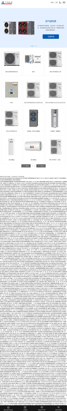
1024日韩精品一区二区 (18, 316)
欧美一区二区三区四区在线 (57, 216)
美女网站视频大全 (32, 285)
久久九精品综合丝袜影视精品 (11, 251)
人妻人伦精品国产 (31, 268)
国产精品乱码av (23, 206)
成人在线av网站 (23, 360)
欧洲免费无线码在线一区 (16, 288)
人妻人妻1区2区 (50, 221)
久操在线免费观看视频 (60, 356)
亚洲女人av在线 (6, 360)
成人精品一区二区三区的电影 (17, 385)
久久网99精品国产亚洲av (25, 230)
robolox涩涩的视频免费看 (36, 253)
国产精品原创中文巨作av (18, 245)
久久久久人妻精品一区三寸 (28, 250)
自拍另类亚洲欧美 (52, 255)
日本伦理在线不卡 (25, 216)
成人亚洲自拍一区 (62, 328)
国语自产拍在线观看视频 (38, 376)
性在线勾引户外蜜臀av (34, 401)
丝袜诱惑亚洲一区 (54, 213)
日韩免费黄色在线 (36, 313)
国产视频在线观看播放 (7, 223)
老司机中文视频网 (62, 193)
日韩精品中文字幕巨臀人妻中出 (15, 275)
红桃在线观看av (6, 191)
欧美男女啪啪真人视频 (10, 311)
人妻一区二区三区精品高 (29, 328)
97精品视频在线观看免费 (50, 350)
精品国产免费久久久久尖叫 (54, 228)
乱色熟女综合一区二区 (41, 221)
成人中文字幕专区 (21, 358)
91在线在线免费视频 (47, 231)
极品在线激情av (20, 280)
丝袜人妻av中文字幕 (47, 310)
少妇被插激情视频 (18, 205)
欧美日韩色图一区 (58, 201)
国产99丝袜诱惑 (31, 206)
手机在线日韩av (57, 218)
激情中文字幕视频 (15, 360)
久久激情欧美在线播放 (30, 355)
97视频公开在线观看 (26, 383)
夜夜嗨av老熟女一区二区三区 (59, 341)
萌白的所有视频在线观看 (27, 201)
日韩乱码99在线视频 (16, 231)
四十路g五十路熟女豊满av (22, 188)
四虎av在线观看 (40, 263)
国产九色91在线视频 (15, 225)
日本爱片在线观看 (12, 358)
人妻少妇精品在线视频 (5, 241)
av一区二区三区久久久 (56, 278)
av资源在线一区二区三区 (38, 293)
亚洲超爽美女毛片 (46, 216)
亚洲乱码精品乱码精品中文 (29, 295)
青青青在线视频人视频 (27, 223)
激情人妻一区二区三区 (54, 358)
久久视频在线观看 (45, 251)
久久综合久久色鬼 (22, 218)
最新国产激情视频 (43, 290)
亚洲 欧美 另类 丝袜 (39, 361)
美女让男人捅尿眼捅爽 (55, 301)
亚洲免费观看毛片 (48, 191)
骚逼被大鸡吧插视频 (13, 330)
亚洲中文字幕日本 (10, 381)
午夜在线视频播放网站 (58, 288)
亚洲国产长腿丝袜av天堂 (18, 350)
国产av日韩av (56, 405)
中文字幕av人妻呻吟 (46, 336)
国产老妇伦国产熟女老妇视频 (53, 196)
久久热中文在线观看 (28, 308)
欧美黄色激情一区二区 (38, 248)
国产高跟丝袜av (14, 208)
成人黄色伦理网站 (57, 271)
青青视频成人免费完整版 (35, 216)
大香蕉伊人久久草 (27, 390)
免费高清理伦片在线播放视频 (43, 346)
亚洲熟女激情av (51, 203)
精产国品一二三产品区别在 (22, 371)
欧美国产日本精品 (23, 281)
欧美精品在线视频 (59, 306)
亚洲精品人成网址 (43, 276)
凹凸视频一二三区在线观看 (24, 393)
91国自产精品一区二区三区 (10, 238)
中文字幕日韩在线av (28, 310)
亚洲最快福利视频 (54, 346)
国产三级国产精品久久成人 (19, 228)
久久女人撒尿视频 (56, 248)
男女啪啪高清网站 (13, 368)
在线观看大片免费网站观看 (14, 256)
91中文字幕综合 (57, 295)
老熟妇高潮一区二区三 (20, 203)
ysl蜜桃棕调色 (10, 193)
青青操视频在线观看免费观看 (16, 295)
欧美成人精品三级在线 (56, 335)
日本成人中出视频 (10, 221)
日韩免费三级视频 (14, 271)
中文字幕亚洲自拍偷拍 (52, 250)
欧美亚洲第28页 (37, 283)
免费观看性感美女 (8, 253)
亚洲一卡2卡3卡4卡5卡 (43, 381)
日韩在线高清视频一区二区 (14, 291)
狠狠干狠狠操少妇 (39, 191)
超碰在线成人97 (37, 280)
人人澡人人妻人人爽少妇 (24, 195)
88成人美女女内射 (59, 203)
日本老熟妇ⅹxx (58, 268)
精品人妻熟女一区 (13, 213)
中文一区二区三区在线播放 (17, 310)
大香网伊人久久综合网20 (24, 368)
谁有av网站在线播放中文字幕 (31, 395)
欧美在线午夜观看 (56, 331)
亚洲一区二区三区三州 (12, 218)
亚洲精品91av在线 (12, 261)
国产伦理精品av (41, 380)
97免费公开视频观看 (40, 206)
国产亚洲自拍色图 (61, 376)
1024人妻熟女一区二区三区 (6, 398)
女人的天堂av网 (12, 280)
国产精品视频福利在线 (33, 290)
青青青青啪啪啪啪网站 (58, 191)
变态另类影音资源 (50, 275)
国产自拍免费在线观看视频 (57, 211)
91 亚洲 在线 (46, 291)
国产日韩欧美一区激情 (11, 220)
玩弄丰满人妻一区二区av (58, 198)
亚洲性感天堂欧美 (20, 355)
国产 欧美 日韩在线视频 (24, 253)
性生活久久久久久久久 (12, 391)
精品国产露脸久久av (11, 243)
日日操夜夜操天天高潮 (11, 270)
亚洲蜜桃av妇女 (3, 358)
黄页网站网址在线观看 (23, 208)
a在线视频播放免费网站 (8, 246)
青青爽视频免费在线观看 (9, 371)
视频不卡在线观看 (6, 310)
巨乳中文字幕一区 (21, 243)
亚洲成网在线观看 (33, 188)
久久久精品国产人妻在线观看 (38, 210)
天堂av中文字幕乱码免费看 (34, 336)
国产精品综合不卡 (31, 306)
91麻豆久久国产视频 (7, 278)
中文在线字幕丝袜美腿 (31, 338)
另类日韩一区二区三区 (49, 326)
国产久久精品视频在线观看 (8, 258)
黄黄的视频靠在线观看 (28, 331)
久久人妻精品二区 (39, 333)
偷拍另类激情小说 (35, 195)
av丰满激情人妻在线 (45, 265)
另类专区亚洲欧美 (11, 188)
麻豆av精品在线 (47, 248)
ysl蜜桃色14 (15, 253)
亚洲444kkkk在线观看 (18, 236)
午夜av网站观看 (51, 315)
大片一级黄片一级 (42, 235)
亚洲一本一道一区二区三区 (46, 271)
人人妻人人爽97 (14, 313)
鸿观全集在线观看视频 (16, 191)
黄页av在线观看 (20, 261)
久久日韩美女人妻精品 (60, 326)
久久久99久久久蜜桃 (23, 380)
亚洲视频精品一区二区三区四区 (57, 378)
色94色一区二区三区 (16, 305)
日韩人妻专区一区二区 (51, 225)
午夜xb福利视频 (29, 366)
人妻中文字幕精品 (51, 366)
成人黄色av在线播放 (27, 205)
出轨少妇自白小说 (34, 208)
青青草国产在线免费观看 (30, 263)
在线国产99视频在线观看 (12, 285)
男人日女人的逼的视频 (20, 333)
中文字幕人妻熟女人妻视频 (29, 348)
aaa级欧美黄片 (49, 305)
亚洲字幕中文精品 (49, 260)
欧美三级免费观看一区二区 (41, 315)
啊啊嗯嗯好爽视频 (12, 196)
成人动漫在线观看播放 (21, 255)
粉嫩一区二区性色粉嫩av (33, 220)
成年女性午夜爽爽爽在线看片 (51, 286)
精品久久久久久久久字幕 (36, 231)
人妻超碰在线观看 (37, 211)
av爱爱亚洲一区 (49, 210)
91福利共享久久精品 (49, 375)
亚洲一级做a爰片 (60, 293)
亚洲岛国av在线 (31, 221)
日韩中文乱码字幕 (10, 333)
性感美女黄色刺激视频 (60, 261)
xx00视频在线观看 (38, 261)
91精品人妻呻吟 (42, 196)
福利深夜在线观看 (33, 190)
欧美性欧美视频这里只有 (13, 206)
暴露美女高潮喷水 (50, 268)
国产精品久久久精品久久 (48, 351)
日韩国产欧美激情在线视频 (38, 214)
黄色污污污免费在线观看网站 (11, 260)
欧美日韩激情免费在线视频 (44, 345)
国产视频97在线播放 (50, 308)
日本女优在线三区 (40, 328)
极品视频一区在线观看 (18, 398)
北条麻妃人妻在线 (16, 373)
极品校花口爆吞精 (10, 308)
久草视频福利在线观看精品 (22, 311)
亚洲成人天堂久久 (17, 356)
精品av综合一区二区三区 (29, 200)
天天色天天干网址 (13, 341)
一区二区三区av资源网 (27, 211)
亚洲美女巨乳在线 (16, 198)
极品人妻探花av (9, 205)
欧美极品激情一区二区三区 (40, 366)
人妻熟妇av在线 (15, 190)
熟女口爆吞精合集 (17, 201)
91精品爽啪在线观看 (59, 340)
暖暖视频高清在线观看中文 (12, 296)
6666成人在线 (8, 245)
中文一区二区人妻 (57, 223)
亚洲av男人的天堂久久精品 (28, 361)
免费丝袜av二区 (21, 341)
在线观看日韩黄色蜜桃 (44, 238)
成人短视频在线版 (30, 333)
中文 (52, 2)
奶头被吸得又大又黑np (12, 306)
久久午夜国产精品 (40, 233)
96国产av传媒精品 (30, 343)
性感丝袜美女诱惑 (27, 278)
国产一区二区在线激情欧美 (29, 365)
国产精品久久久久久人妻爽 (6, 236)
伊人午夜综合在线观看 (22, 270)
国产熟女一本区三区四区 (19, 315)
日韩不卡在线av (43, 195)
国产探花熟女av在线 (34, 378)
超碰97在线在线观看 (49, 306)
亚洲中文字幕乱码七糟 (47, 400)
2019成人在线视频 (23, 190)
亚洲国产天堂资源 (48, 296)
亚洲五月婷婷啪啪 (35, 241)
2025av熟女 (2, 263)
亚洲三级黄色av (5, 271)
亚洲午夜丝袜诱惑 (25, 276)
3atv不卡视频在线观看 (24, 265)
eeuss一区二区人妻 (15, 214)
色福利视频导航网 (47, 331)
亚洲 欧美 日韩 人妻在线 (49, 261)
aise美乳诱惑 (63, 273)
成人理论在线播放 (50, 340)
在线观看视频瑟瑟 (29, 261)
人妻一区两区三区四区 (18, 395)
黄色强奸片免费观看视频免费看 (15, 226)
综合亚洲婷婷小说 (31, 233)
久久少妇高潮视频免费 (26, 210)
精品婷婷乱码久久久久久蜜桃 (21, 381)
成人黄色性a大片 (18, 348)
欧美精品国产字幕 (40, 260)
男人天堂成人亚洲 (57, 398)
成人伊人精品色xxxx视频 (51, 245)
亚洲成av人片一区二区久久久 (7, 348)
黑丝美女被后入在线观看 (15, 250)
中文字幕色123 (52, 371)
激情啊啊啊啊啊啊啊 (40, 268)
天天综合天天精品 (26, 288)
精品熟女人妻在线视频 (17, 390)
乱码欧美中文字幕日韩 (40, 193)
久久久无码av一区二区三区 (20, 233)
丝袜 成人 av (15, 195)
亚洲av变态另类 (56, 401)
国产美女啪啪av (3, 300)
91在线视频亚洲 (48, 383)
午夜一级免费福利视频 (55, 230)
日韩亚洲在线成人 (46, 283)
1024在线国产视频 (21, 196)
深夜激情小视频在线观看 (6, 195)
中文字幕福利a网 (48, 273)
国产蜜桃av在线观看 (45, 378)
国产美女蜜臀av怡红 (30, 228)
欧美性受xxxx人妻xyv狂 (15, 248)
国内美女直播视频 (41, 311)
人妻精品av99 (19, 365)
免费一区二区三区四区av (40, 250)
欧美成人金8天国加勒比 (32, 238)
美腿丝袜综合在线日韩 (7, 228)
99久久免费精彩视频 (54, 291)
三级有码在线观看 (28, 236)
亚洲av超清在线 (41, 245)
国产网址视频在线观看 (47, 280)
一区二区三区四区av (17, 278)
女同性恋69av (13, 266)
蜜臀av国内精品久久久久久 (27, 325)
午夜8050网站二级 (42, 368)
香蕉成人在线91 (56, 400)
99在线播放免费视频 (32, 235)
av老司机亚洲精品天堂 (58, 246)
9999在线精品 (14, 388)
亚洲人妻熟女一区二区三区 (19, 345)
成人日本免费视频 (47, 253)
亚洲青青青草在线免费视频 (46, 246)
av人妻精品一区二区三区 (39, 225)
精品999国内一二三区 (49, 200)
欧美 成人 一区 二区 (19, 263)
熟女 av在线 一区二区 (38, 273)
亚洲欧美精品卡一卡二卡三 (58, 205)
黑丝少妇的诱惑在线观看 (58, 396)
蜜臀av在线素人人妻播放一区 (30, 226)
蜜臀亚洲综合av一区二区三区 (55, 266)
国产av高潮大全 (16, 210)
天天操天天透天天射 (42, 226)
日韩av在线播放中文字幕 (44, 208)
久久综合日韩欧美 (14, 265)
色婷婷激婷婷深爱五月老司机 (8, 355)
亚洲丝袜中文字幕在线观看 (27, 225)
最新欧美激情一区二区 (24, 251)
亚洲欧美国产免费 (49, 214)
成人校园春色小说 (12, 235)
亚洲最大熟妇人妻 (32, 298)
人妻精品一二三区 (16, 396)
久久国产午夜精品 (4, 378)
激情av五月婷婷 (24, 198)
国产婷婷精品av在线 (41, 285)
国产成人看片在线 (26, 231)
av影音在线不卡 (55, 273)
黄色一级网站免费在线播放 (38, 405)
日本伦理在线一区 (46, 211)
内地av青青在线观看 (40, 275)
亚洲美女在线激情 (18, 405)
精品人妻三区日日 (20, 240)
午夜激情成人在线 (40, 350)
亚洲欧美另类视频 (53, 321)
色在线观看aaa (54, 320)
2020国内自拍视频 (16, 276)
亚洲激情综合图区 (40, 295)
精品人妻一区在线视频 (39, 201)
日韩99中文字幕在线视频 (38, 296)
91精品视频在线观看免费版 (30, 245)
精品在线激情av (50, 285)
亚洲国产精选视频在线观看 (23, 300)
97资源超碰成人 (39, 326)
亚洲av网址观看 (57, 210)
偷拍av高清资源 (59, 195)
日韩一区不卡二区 (62, 235)
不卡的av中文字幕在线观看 (17, 386)
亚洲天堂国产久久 (28, 351)
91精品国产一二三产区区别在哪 (50, 325)
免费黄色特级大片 (7, 231)
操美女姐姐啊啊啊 (38, 316)
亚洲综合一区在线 (7, 198)
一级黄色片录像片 (57, 241)
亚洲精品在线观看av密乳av (25, 296)
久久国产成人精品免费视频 (42, 321)
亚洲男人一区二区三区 (51, 360)
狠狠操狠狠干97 (32, 311)
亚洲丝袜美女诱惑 (45, 313)
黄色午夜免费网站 (43, 255)
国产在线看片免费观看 (45, 278)
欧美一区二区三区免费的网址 (32, 203)
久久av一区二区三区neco (42, 228)
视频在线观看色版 (26, 305)
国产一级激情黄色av (41, 365)
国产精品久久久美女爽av (19, 338)
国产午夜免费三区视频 (27, 286)
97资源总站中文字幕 (34, 318)
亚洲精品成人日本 (38, 310)
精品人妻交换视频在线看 (52, 193)
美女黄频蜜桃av (34, 368)
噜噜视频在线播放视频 (7, 316)
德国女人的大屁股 (37, 400)
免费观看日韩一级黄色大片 (51, 328)
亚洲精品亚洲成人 (8, 211)
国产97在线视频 (38, 243)
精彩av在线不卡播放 (60, 366)
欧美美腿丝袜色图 (48, 398)
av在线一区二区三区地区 (46, 205)
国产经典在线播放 (54, 303)
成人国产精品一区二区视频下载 (43, 335)
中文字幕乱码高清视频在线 (28, 191)
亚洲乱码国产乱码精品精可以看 (53, 311)
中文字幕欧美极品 (6, 225)
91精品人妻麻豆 (6, 313)
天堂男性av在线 (39, 356)
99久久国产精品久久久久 (60, 285)
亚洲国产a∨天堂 (28, 273)
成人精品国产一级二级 (55, 251)
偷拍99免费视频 (48, 405)
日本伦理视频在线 (8, 345)
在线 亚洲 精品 (43, 203)
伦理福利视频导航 (32, 330)
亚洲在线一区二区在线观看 (13, 298)
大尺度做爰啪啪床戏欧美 (54, 236)
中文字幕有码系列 (39, 398)
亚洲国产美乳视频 (29, 280)
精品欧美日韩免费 (9, 366)
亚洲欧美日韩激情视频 (36, 403)
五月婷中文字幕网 (58, 214)
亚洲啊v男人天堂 (51, 195)
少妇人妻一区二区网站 (9, 293)
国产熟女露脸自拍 (60, 243)
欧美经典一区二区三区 (54, 338)
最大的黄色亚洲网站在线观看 (41, 323)
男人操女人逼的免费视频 (39, 308)
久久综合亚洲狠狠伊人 (38, 286)
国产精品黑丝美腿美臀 (38, 223)
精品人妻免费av (24, 256)
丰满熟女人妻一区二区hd (20, 193)
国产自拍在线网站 (52, 370)
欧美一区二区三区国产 (13, 380)
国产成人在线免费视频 (58, 296)
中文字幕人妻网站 (8, 320)
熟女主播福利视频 (49, 361)
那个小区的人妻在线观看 (19, 366)
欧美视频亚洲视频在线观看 (38, 383)
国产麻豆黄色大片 (23, 290)
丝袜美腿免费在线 (51, 226)
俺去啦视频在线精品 (39, 375)
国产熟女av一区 (56, 188)
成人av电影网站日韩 (21, 238)
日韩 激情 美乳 (36, 205)
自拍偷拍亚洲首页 (32, 270)
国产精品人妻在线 (10, 203)
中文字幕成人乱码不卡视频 (59, 231)
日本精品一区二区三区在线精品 (10, 340)
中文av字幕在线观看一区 (12, 281)
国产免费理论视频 (19, 375)
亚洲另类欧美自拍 (17, 223)
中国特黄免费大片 (11, 401)
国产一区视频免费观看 (31, 340)
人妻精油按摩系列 (12, 300)
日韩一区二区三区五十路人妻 (54, 368)
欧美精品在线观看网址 (15, 301)
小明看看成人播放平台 (47, 396)
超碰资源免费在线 (57, 220)
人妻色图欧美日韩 (30, 243)
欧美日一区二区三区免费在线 (25, 313)
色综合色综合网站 (11, 255)
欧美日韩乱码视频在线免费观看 (44, 188)
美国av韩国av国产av (58, 383)
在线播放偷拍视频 (49, 233)
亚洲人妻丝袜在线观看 (59, 290)
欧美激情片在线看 (57, 305)
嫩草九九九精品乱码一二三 (56, 238)
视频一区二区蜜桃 (33, 256)
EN (57, 2)
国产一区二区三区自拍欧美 (21, 221)
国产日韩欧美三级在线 (51, 388)
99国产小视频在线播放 (20, 303)
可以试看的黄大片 (39, 200)
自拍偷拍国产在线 (55, 265)
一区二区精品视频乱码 (59, 233)
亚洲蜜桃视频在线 (54, 190)
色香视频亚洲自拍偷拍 (50, 206)
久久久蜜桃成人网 (61, 225)
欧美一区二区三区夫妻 (29, 375)
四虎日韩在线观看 (33, 371)
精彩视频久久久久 (48, 198)
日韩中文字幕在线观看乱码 (12, 230)
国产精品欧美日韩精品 (23, 388)
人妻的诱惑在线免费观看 (12, 290)
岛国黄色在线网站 (29, 283)
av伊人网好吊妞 (5, 250)
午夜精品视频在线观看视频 (16, 200)
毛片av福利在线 (39, 291)
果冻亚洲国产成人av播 (7, 201)
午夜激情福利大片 (22, 271)
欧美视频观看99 (31, 281)
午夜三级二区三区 (54, 300)
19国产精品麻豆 (44, 236)
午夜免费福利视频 (6, 208)
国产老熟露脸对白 (22, 306)
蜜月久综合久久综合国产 (43, 190)
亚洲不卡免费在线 (17, 361)
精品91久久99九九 (16, 325)
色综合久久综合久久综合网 (46, 241)
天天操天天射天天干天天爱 (49, 243)
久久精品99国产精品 (34, 246)
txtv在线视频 (46, 230)
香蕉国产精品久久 (7, 325)
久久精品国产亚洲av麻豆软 (6, 286)
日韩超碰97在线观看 (12, 393)
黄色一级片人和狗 (28, 293)
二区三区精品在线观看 (53, 240)
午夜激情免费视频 (17, 211)
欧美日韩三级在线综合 (44, 300)
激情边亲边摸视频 (55, 208)
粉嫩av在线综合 (22, 260)
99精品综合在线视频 (13, 268)
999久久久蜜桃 (7, 190)
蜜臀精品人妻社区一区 (30, 240)
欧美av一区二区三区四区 (33, 271)
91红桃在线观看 (63, 346)
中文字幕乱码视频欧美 (22, 220)
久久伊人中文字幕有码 (45, 258)
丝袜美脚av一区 (18, 258)
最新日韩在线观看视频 (26, 301)
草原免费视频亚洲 (9, 315)
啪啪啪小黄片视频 (8, 210)
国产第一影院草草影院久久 (46, 220)
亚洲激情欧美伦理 (23, 285)
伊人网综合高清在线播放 (37, 230)
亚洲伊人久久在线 (6, 214)
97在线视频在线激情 (6, 305)
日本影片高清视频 (56, 316)
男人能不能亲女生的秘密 (10, 336)
